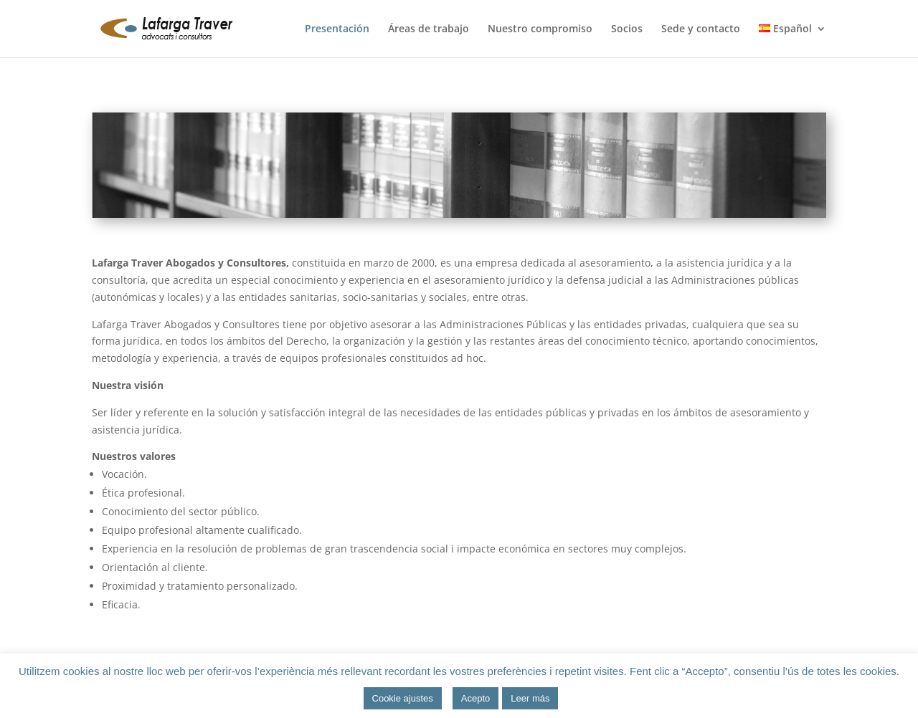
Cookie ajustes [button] (402, 698)
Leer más (530, 698)
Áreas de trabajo (428, 29)
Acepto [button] (475, 698)
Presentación (337, 29)
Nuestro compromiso (540, 29)
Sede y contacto (700, 29)
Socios (627, 29)
